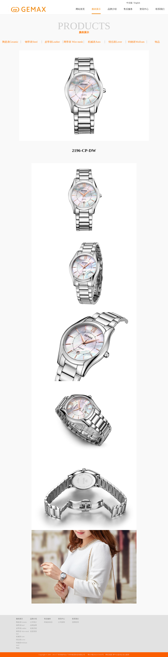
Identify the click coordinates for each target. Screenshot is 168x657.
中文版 (129, 3)
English (137, 3)
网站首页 (80, 9)
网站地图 (108, 655)
